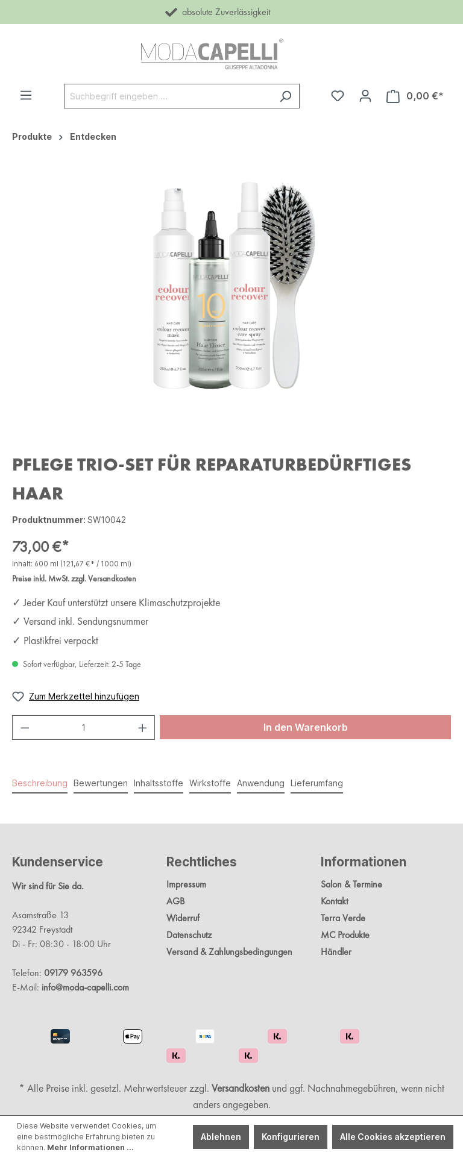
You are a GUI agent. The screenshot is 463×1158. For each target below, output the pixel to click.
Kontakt (334, 901)
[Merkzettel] (337, 95)
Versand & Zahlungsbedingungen (229, 951)
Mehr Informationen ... (90, 1147)
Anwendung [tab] (261, 783)
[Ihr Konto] (365, 95)
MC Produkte (345, 934)
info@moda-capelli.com (85, 987)
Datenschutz (189, 934)
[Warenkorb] (415, 96)
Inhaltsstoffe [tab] (158, 783)
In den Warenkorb (305, 727)
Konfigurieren (291, 1136)
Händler (336, 951)
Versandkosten (240, 1088)
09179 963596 (73, 972)
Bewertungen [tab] (101, 783)
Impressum (186, 884)
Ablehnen (221, 1136)
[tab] (40, 783)
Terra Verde (343, 918)
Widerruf (183, 918)
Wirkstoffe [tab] (210, 783)
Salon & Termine (351, 884)
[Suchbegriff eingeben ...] (168, 96)
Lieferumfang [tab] (317, 783)
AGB (175, 901)
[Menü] (26, 95)
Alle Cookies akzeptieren (393, 1136)
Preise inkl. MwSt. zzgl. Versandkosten (74, 578)
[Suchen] (285, 96)
